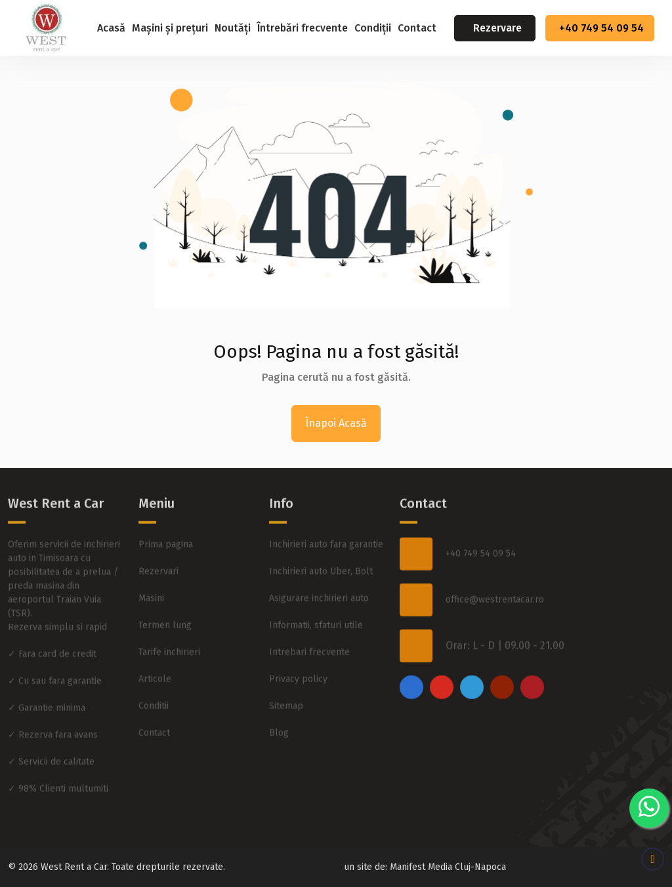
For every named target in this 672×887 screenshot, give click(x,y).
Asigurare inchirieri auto (319, 567)
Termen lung (165, 593)
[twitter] (472, 656)
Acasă (111, 28)
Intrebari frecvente (309, 620)
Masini (151, 567)
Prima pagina (165, 513)
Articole (154, 647)
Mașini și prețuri (170, 28)
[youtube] (502, 656)
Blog (279, 701)
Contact (417, 28)
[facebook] (411, 656)
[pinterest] (532, 656)
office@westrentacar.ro (495, 568)
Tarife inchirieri (169, 620)
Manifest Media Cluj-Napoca (448, 867)
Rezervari (158, 540)
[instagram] (441, 656)
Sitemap (286, 674)
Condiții (372, 28)
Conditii (153, 674)
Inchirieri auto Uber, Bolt (321, 540)
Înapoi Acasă (336, 423)
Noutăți (233, 28)
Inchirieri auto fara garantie (326, 513)
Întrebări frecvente (302, 28)
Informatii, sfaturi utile (316, 593)
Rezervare (497, 28)
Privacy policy (298, 647)
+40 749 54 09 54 (601, 28)
